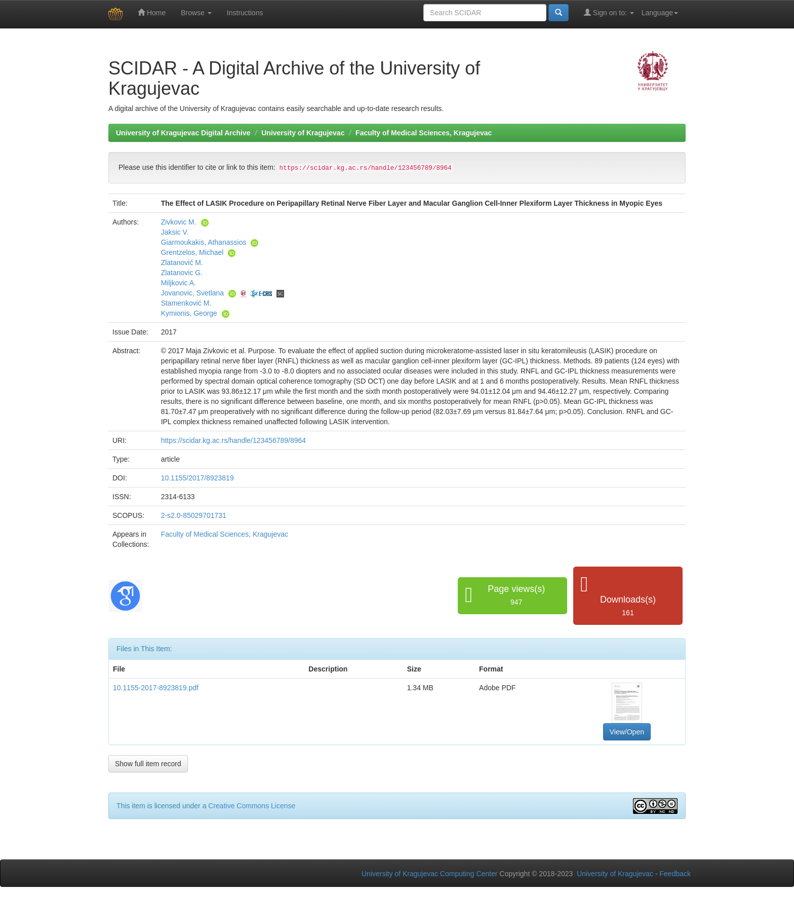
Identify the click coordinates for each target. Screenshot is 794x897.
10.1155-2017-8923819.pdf (155, 688)
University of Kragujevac (302, 133)
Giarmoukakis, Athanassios (204, 242)
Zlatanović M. (182, 262)
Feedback (675, 874)
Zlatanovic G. (182, 273)
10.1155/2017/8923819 (197, 478)
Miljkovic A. (178, 283)
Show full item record (148, 764)
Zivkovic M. (178, 222)
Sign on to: (609, 12)
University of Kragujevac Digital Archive (183, 133)
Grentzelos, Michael (192, 252)
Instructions (245, 13)
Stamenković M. (186, 303)
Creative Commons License (251, 806)
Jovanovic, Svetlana (192, 293)
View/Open (627, 732)
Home (152, 12)
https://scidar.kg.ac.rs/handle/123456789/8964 (233, 440)
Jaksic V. (175, 232)
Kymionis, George (189, 313)
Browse (196, 13)
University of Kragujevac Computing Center (429, 874)
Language (660, 13)
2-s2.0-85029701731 (193, 515)
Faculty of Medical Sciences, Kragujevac (423, 133)
